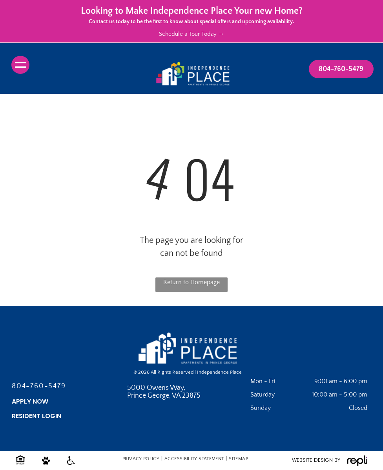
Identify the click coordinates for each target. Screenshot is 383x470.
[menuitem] (141, 458)
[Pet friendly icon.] (46, 464)
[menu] (20, 65)
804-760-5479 (39, 386)
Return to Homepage (191, 282)
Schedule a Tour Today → (191, 34)
